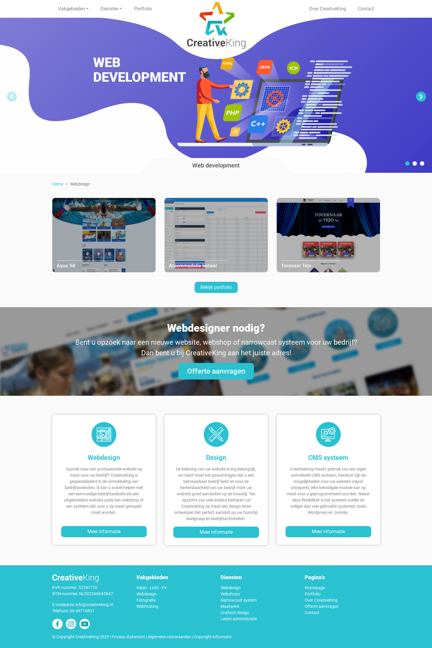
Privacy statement (128, 636)
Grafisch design (235, 612)
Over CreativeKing (327, 9)
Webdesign (146, 594)
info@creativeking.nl (94, 604)
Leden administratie (239, 618)
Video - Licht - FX (151, 587)
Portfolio (143, 9)
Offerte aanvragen (216, 371)
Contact (366, 9)
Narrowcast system (239, 600)
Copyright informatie (213, 636)
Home (57, 184)
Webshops (230, 594)
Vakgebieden (71, 9)
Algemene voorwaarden (169, 636)
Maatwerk (230, 606)
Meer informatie (103, 531)
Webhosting (147, 606)
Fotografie (146, 600)
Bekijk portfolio (216, 287)
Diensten (109, 9)
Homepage (315, 587)
